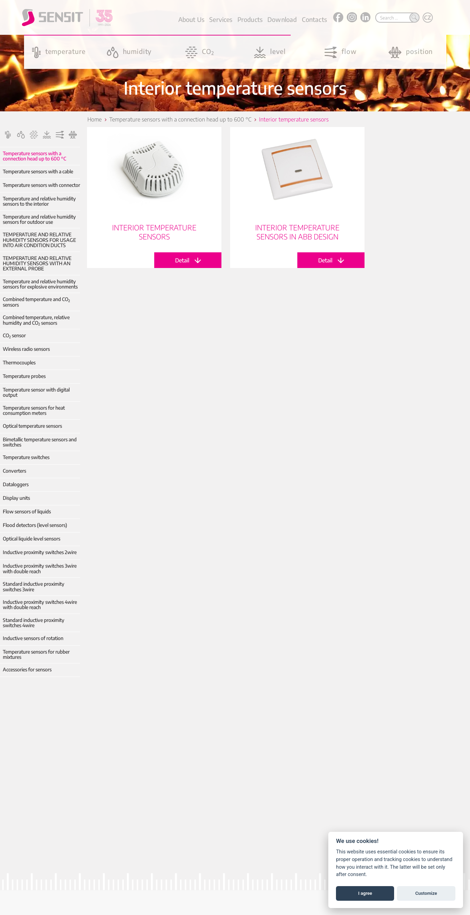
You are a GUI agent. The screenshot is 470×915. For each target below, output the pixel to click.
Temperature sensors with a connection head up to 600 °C (34, 156)
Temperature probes (24, 376)
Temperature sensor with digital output (36, 392)
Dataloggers (16, 484)
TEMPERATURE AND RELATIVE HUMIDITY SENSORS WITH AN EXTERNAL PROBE (37, 263)
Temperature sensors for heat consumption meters (34, 410)
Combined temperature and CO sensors (36, 302)
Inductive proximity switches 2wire (40, 552)
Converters (14, 470)
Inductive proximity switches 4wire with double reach (40, 604)
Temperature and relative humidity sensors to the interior (39, 201)
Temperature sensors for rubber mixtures (36, 654)
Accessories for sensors (27, 669)
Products (250, 19)
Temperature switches (26, 457)
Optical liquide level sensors (31, 538)
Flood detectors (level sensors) (35, 525)
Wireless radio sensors (26, 349)
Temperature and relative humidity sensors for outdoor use (39, 219)
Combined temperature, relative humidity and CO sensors (36, 320)
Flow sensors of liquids (27, 511)
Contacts (314, 19)
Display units (16, 497)
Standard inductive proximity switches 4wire (33, 622)
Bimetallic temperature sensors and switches (40, 442)
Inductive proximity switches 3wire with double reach (40, 568)
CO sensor (14, 335)
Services (220, 19)
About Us (191, 19)
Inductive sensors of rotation (33, 638)
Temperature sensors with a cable (38, 171)
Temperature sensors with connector (41, 185)
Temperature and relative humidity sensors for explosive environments (40, 284)
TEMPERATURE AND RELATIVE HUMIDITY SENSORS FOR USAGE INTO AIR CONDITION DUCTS (39, 240)
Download (282, 19)
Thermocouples (19, 362)
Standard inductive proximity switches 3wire (33, 586)
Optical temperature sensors (32, 425)
